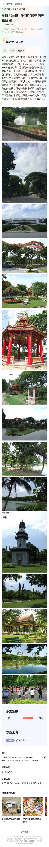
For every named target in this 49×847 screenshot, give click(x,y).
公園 (12, 50)
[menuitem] (7, 3)
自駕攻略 (6, 9)
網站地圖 (24, 832)
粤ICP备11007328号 (30, 839)
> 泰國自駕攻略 (18, 9)
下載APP (6, 4)
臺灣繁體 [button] (20, 4)
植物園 (21, 50)
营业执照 (18, 839)
